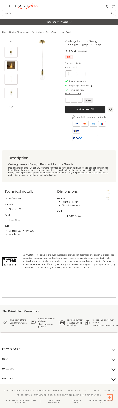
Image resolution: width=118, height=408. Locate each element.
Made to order (73, 93)
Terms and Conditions (54, 401)
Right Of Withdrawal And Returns (20, 401)
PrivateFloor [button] (11, 349)
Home (5, 32)
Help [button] (5, 359)
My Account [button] (10, 369)
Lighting (12, 32)
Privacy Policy (76, 401)
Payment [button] (7, 379)
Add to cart (85, 109)
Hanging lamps (24, 32)
